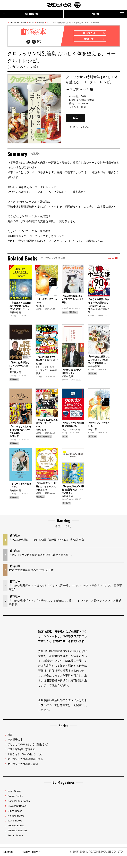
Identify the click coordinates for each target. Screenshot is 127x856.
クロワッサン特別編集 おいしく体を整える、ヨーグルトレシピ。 (74, 22)
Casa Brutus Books (18, 801)
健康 (83, 107)
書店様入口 (94, 33)
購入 (75, 118)
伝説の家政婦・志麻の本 (21, 749)
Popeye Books (15, 825)
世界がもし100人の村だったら (24, 754)
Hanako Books (15, 815)
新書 (10, 734)
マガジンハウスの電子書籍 (22, 764)
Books (31, 22)
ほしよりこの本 (27, 744)
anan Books (14, 791)
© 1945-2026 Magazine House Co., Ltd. (97, 851)
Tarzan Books (15, 835)
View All (114, 258)
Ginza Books (14, 811)
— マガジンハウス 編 (80, 89)
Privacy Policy (29, 851)
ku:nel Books (14, 820)
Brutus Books (15, 796)
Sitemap (8, 851)
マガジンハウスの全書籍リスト (25, 759)
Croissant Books (16, 806)
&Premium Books (17, 830)
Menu (108, 14)
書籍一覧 (40, 22)
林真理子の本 (15, 739)
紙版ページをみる (80, 126)
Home (23, 22)
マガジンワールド (64, 5)
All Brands (21, 14)
